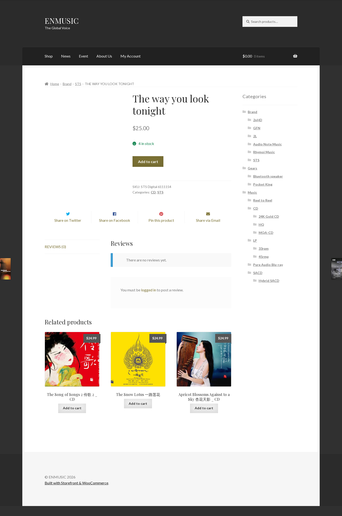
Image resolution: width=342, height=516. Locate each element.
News (66, 56)
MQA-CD (266, 233)
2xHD (257, 120)
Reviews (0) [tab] (55, 256)
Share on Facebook (114, 230)
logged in (148, 300)
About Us (104, 56)
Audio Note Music (267, 144)
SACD (257, 273)
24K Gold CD (269, 216)
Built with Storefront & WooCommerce (76, 493)
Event (83, 56)
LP (255, 240)
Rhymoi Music (264, 152)
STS (78, 84)
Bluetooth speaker (268, 176)
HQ (261, 224)
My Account (130, 56)
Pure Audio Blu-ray (268, 265)
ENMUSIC (62, 20)
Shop (49, 56)
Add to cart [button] (72, 418)
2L (255, 136)
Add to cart (148, 161)
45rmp (264, 257)
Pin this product (161, 230)
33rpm (264, 248)
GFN (256, 128)
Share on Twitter (67, 230)
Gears (252, 168)
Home (54, 84)
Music (252, 192)
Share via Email (208, 230)
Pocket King (262, 184)
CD (153, 192)
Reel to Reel (262, 200)
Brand (67, 84)
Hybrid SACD (269, 281)
